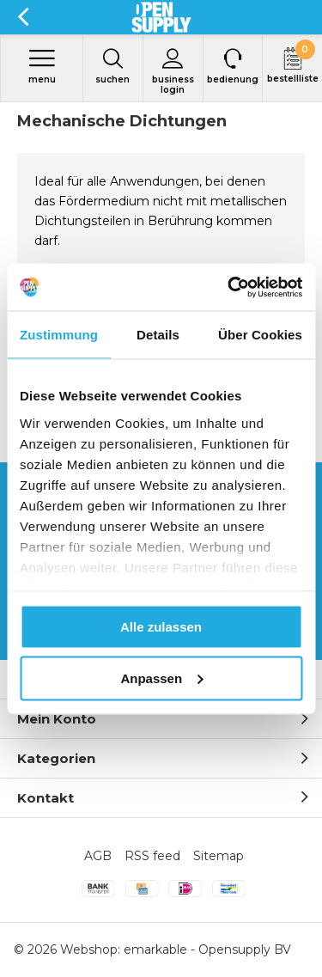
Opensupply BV (244, 949)
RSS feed (152, 856)
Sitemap (218, 856)
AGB (98, 856)
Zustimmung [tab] (59, 334)
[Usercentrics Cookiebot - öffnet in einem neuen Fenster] (229, 287)
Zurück (23, 17)
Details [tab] (158, 334)
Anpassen (161, 677)
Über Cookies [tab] (260, 334)
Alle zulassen (161, 627)
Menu (41, 66)
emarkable (155, 949)
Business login (173, 71)
